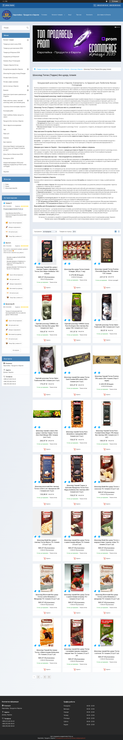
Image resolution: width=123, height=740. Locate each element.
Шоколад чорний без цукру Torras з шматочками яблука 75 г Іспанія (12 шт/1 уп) (76, 542)
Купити (48, 287)
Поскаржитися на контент (63, 738)
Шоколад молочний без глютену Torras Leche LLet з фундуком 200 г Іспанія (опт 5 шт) (46, 489)
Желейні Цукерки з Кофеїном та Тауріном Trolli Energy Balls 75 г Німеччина (16, 263)
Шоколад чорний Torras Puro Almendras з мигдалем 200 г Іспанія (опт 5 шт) (77, 434)
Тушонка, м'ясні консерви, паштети (14, 106)
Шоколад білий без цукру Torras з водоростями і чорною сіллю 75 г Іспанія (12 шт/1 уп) (106, 542)
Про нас (78, 15)
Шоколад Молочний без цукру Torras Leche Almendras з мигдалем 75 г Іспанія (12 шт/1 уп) (106, 597)
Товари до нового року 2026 (12, 44)
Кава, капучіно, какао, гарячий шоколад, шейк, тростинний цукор (14, 101)
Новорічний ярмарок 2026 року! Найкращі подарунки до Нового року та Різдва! (14, 164)
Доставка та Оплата (104, 15)
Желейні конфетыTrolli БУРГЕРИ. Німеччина (16, 258)
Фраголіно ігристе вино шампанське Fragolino (14, 95)
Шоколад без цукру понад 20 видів (14, 73)
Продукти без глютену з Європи (13, 121)
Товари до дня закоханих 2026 (13, 48)
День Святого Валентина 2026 (13, 154)
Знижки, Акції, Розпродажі (11, 61)
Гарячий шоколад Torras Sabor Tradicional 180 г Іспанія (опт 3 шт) (106, 326)
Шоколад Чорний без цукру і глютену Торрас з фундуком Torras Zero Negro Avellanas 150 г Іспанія (47, 270)
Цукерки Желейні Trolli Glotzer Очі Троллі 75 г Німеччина (16, 268)
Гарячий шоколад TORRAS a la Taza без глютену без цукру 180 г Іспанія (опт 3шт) (47, 326)
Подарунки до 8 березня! (11, 56)
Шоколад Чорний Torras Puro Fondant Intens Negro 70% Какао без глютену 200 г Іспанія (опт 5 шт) (107, 434)
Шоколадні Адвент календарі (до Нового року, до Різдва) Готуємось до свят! (14, 148)
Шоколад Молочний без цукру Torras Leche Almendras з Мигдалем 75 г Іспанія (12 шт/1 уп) (47, 597)
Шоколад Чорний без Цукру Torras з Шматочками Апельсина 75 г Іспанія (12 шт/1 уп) (47, 652)
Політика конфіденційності (78, 738)
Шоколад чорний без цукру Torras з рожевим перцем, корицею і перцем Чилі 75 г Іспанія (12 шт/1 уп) (76, 652)
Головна (44, 15)
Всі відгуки (16, 350)
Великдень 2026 (8, 158)
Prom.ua (71, 736)
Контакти (89, 15)
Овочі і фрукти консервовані (12, 125)
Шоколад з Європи (76, 69)
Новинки (6, 138)
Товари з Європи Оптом (10, 65)
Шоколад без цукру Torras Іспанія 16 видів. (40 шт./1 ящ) (76, 270)
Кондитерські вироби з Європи (59, 69)
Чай (4, 129)
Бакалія (5, 90)
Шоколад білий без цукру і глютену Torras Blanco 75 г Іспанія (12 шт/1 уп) (46, 542)
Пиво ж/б (6, 133)
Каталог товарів (57, 15)
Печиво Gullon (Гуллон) (10, 77)
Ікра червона (7, 142)
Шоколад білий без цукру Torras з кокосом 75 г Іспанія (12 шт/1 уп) (106, 488)
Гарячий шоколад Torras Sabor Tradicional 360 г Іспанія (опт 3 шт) (46, 379)
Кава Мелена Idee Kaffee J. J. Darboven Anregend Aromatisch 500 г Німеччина (16, 214)
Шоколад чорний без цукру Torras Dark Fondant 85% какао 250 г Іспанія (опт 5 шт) (76, 379)
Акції (69, 15)
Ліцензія (6, 171)
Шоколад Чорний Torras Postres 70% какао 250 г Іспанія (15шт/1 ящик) (107, 378)
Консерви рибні (8, 111)
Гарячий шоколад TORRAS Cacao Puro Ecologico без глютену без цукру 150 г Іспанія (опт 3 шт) (77, 326)
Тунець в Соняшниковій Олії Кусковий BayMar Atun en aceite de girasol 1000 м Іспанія (16, 312)
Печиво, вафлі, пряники (10, 82)
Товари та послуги (42, 69)
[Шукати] (27, 27)
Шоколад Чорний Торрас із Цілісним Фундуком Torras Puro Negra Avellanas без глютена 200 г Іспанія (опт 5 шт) (76, 489)
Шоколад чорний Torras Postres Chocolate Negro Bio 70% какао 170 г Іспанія (107, 271)
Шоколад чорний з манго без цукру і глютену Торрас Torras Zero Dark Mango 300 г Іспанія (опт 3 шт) (47, 434)
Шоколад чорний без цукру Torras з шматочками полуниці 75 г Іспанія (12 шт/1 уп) (76, 597)
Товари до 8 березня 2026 (11, 52)
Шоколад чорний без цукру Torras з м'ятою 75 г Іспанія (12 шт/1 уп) (106, 652)
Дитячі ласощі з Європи (10, 86)
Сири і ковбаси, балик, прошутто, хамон (13, 116)
